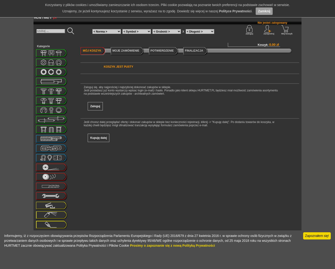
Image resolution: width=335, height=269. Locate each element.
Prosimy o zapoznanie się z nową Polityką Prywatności (172, 245)
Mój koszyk (286, 30)
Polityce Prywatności (235, 11)
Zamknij (264, 11)
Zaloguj (249, 30)
